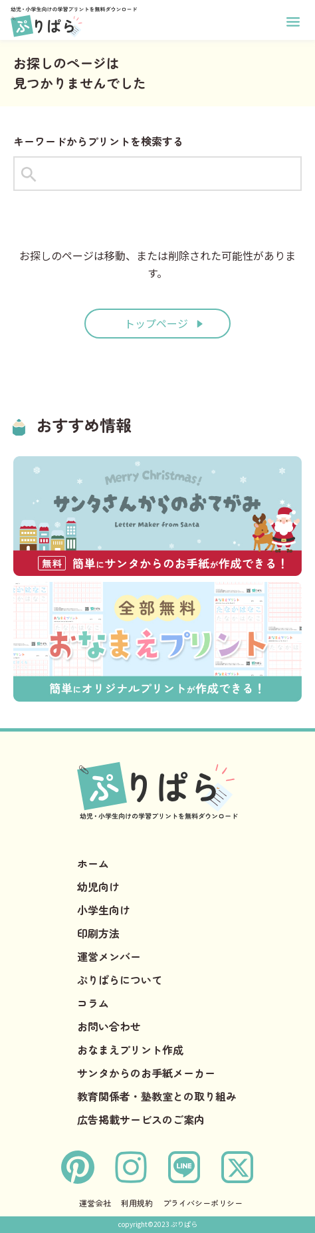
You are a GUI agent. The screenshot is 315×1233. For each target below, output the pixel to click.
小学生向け (103, 910)
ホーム (93, 863)
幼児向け (98, 886)
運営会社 (95, 1202)
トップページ (156, 323)
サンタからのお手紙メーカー (146, 1073)
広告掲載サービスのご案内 (141, 1119)
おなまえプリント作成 (130, 1049)
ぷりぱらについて (119, 980)
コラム (93, 1003)
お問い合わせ (109, 1026)
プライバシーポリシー (203, 1202)
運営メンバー (109, 956)
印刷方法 (98, 933)
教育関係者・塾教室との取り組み (157, 1096)
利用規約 (137, 1202)
